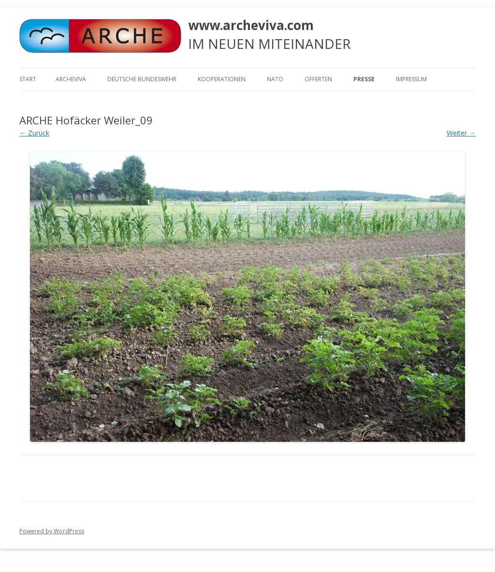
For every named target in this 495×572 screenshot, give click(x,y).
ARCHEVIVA (71, 79)
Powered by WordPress (51, 531)
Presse (364, 79)
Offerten (318, 79)
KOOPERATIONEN (222, 79)
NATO (275, 79)
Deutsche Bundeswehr (141, 79)
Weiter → (461, 132)
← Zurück (34, 132)
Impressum (411, 79)
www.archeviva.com (251, 25)
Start (27, 79)
